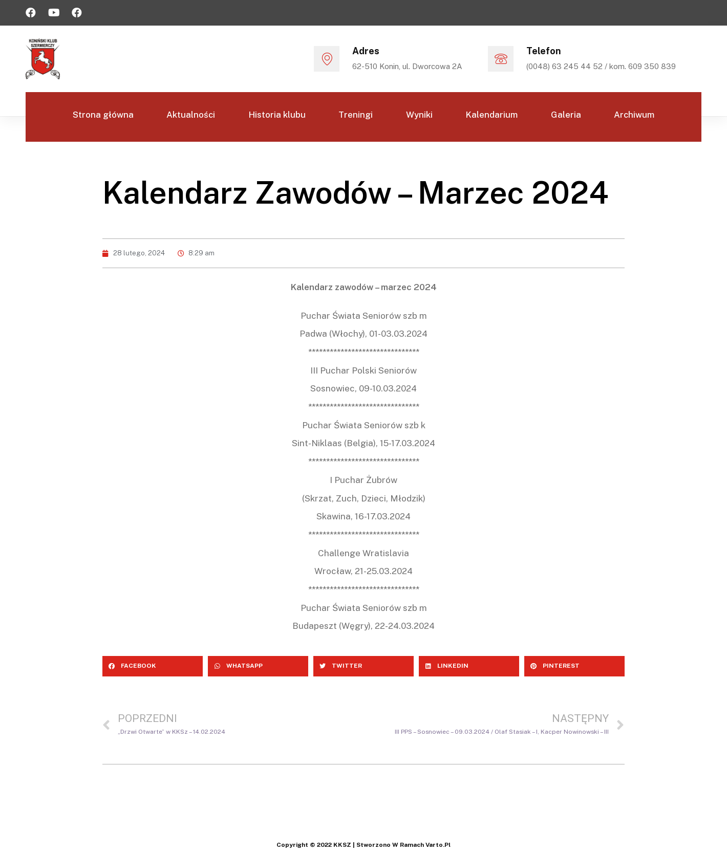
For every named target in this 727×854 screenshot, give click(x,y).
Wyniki (421, 116)
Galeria (573, 116)
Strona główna (92, 116)
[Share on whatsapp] (258, 666)
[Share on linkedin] (469, 666)
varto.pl (438, 844)
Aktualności (183, 116)
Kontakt (363, 165)
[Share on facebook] (152, 666)
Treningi (354, 116)
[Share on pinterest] (574, 666)
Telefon (543, 51)
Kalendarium (496, 116)
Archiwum (644, 116)
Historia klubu (273, 116)
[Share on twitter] (363, 666)
